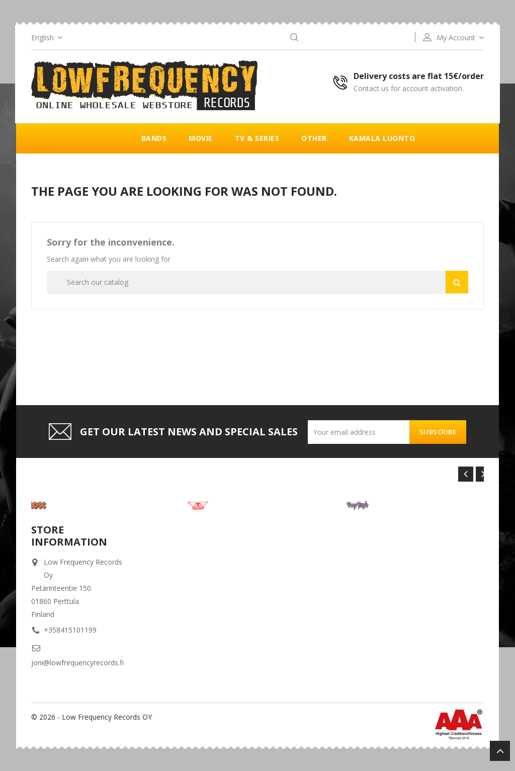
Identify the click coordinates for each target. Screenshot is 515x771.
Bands (154, 138)
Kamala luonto (382, 138)
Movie (201, 138)
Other (314, 138)
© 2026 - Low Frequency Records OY (91, 717)
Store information (69, 536)
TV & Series (257, 138)
